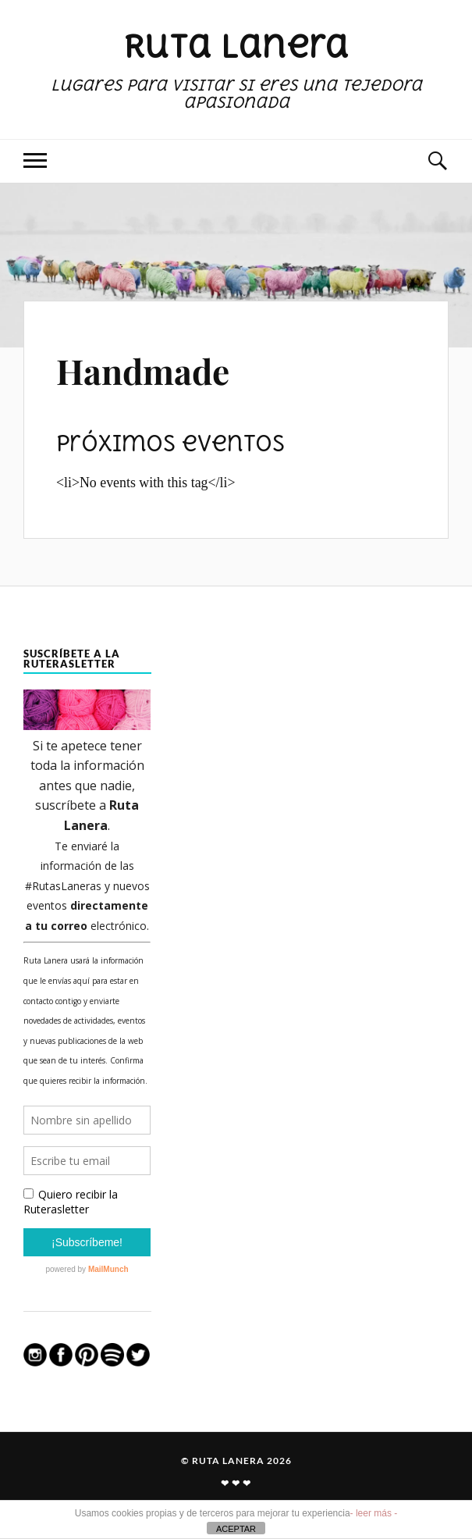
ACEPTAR (236, 1529)
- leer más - (374, 1513)
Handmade (142, 370)
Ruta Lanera (236, 46)
